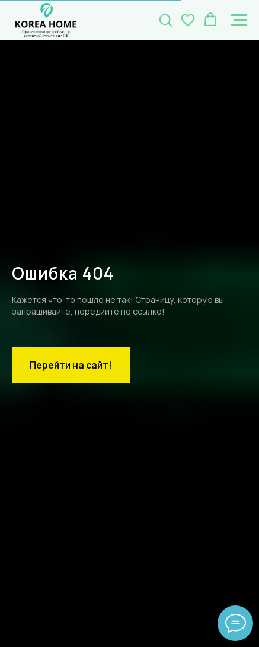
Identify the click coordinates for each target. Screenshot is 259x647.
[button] (165, 19)
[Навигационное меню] (239, 20)
